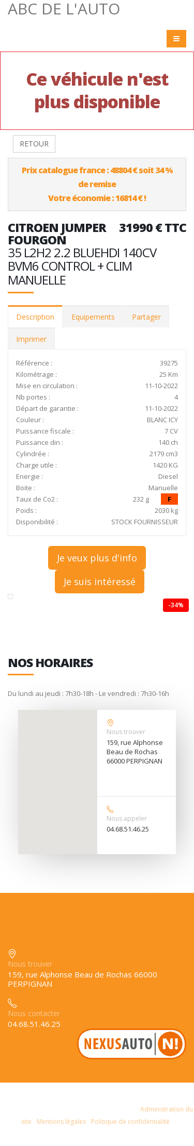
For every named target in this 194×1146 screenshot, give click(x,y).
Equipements (93, 317)
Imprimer (31, 339)
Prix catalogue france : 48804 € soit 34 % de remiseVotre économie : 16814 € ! (97, 184)
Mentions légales (61, 1121)
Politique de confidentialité (130, 1121)
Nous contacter (34, 1013)
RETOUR (34, 143)
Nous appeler (127, 818)
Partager (146, 317)
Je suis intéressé (100, 581)
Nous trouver (126, 731)
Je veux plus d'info (97, 558)
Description (35, 317)
